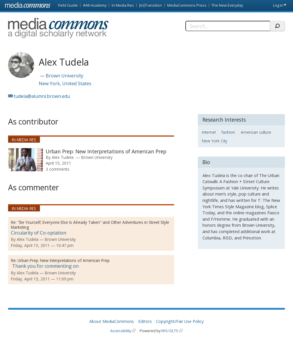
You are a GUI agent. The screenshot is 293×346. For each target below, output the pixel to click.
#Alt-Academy (94, 5)
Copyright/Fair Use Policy (180, 321)
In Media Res (123, 5)
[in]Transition (150, 5)
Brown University (64, 75)
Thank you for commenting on (45, 266)
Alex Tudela (62, 157)
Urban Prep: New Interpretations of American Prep (106, 151)
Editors (145, 321)
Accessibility (120, 330)
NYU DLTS (169, 330)
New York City (214, 141)
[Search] (227, 26)
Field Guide (68, 5)
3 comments (57, 169)
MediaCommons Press (187, 5)
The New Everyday (227, 5)
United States (76, 83)
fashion (228, 132)
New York (49, 83)
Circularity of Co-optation (38, 233)
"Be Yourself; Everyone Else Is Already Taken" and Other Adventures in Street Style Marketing (90, 224)
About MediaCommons (111, 321)
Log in (278, 5)
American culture (256, 132)
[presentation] (25, 159)
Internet (209, 132)
